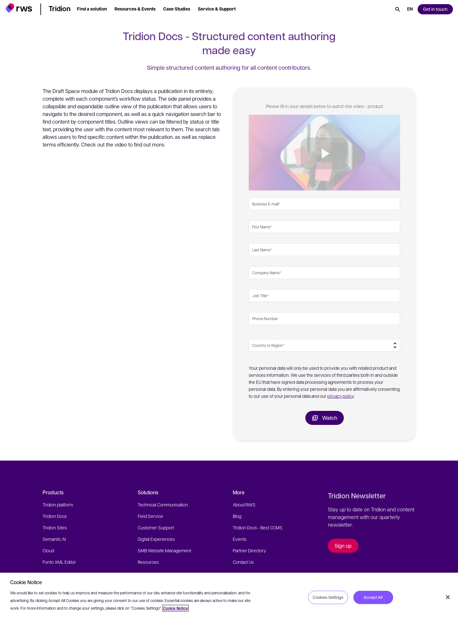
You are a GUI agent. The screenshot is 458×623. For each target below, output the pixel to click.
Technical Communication (163, 504)
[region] (229, 598)
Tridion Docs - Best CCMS (257, 527)
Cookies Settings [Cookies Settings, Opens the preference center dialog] (328, 597)
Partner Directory (249, 550)
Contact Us (243, 562)
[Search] (397, 9)
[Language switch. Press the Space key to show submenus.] (410, 9)
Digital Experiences (156, 539)
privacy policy (340, 396)
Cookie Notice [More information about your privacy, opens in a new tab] (175, 608)
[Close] (448, 597)
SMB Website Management (164, 550)
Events (239, 539)
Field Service (150, 516)
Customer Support (156, 527)
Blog (237, 516)
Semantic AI (54, 539)
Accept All (373, 597)
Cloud (48, 550)
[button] (19, 8)
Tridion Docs (55, 516)
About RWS (244, 504)
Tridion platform (58, 504)
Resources (148, 562)
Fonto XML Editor (59, 562)
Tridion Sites (55, 527)
